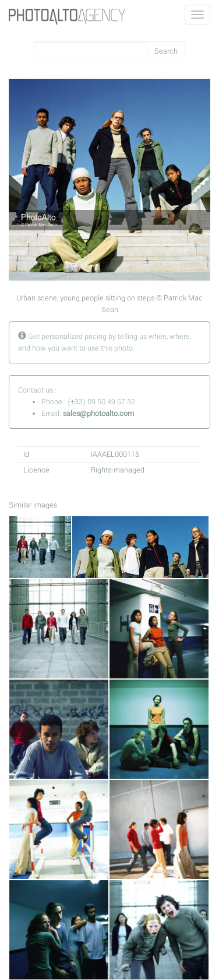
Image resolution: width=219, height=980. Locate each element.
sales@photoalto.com (98, 413)
